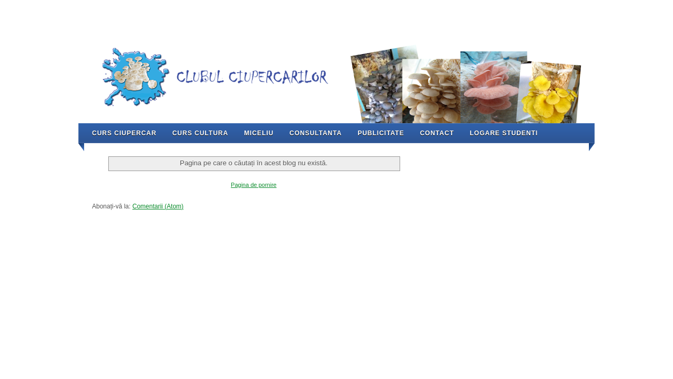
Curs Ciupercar (124, 133)
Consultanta (315, 133)
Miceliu (258, 133)
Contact (437, 133)
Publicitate (381, 133)
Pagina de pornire (254, 185)
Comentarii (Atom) (157, 206)
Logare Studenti (504, 133)
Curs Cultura (200, 133)
